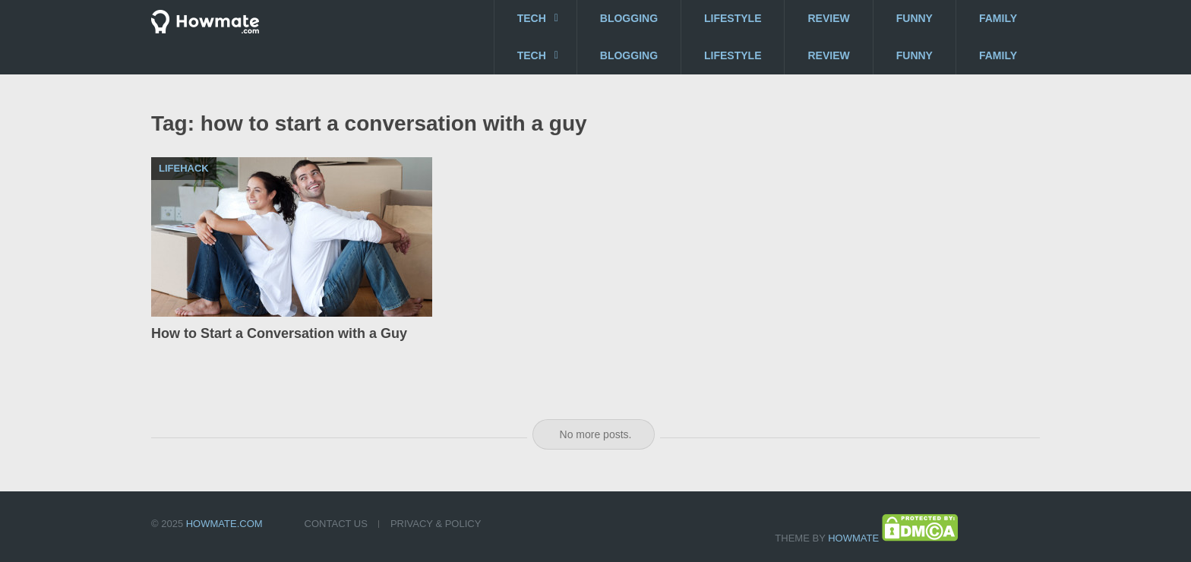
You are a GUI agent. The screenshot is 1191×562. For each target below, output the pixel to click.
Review (828, 18)
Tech (531, 18)
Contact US (336, 523)
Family (998, 18)
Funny (914, 18)
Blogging (629, 18)
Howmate (853, 538)
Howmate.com (224, 523)
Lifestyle (732, 18)
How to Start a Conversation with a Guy (279, 333)
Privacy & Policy (435, 523)
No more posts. (596, 434)
